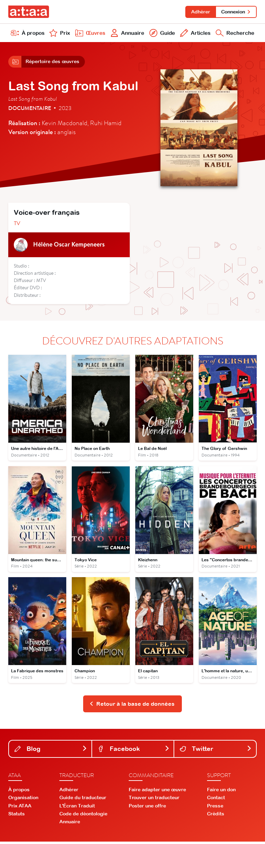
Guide (161, 34)
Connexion (236, 11)
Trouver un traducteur (154, 800)
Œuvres (89, 34)
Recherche (234, 34)
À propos (28, 34)
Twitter (216, 750)
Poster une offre (147, 808)
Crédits (215, 816)
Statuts (16, 816)
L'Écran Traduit (77, 808)
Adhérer (199, 11)
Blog (50, 750)
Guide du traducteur (82, 800)
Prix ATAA (19, 808)
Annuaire (127, 34)
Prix (59, 34)
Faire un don (221, 792)
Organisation (23, 800)
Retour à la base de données (132, 706)
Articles (194, 34)
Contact (216, 800)
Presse (215, 808)
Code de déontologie (83, 816)
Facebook (134, 750)
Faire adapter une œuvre (157, 792)
